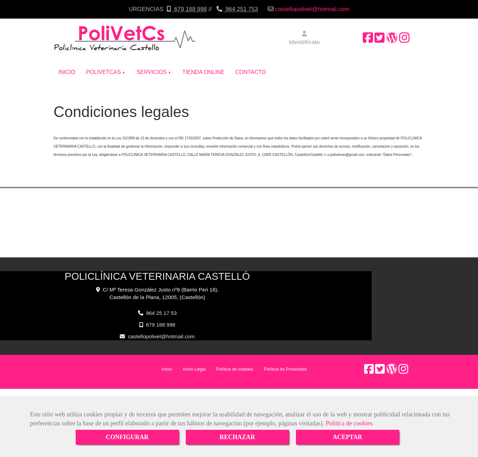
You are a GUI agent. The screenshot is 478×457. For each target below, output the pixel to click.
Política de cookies (349, 423)
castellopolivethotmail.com (312, 9)
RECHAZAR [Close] (237, 437)
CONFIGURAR (127, 437)
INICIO (67, 67)
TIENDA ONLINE (203, 67)
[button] (304, 38)
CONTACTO (250, 67)
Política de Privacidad (285, 363)
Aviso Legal (194, 363)
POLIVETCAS (106, 67)
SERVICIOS (154, 67)
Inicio (167, 363)
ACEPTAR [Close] (347, 437)
